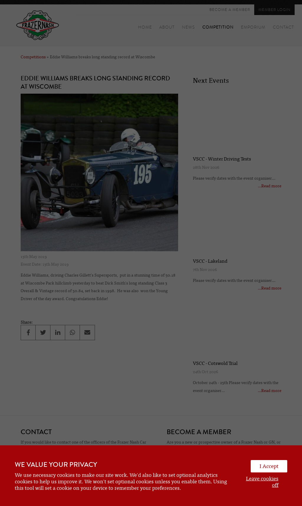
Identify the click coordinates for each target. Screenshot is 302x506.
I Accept (269, 466)
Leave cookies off (262, 481)
